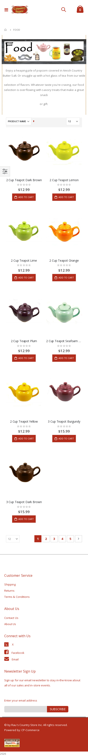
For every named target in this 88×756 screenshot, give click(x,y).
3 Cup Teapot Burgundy (64, 421)
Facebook (18, 653)
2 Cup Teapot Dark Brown (24, 180)
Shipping (10, 584)
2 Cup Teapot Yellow (24, 421)
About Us (10, 624)
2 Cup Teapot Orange (64, 261)
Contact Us (11, 618)
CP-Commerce (30, 730)
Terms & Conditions (17, 597)
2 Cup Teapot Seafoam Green (64, 341)
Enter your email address (20, 700)
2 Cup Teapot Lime (24, 261)
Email (15, 659)
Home (5, 29)
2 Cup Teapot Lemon (64, 180)
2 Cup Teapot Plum (24, 341)
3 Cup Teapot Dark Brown (24, 502)
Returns (9, 590)
